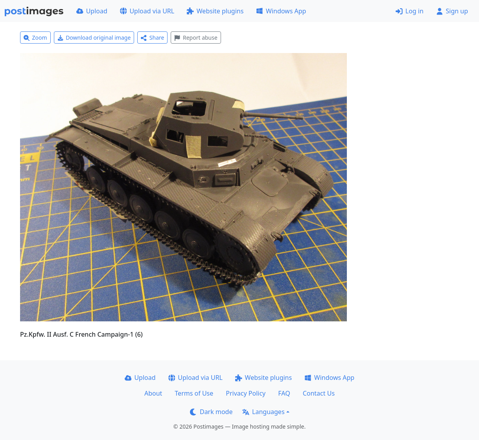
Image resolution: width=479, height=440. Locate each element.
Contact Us (319, 393)
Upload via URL (147, 11)
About (153, 393)
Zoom (35, 37)
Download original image (94, 37)
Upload (91, 11)
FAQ (284, 393)
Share (152, 37)
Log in (410, 11)
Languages (263, 411)
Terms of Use (194, 393)
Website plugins (215, 11)
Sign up (452, 11)
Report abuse (195, 37)
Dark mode (211, 411)
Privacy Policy (245, 393)
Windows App (281, 11)
